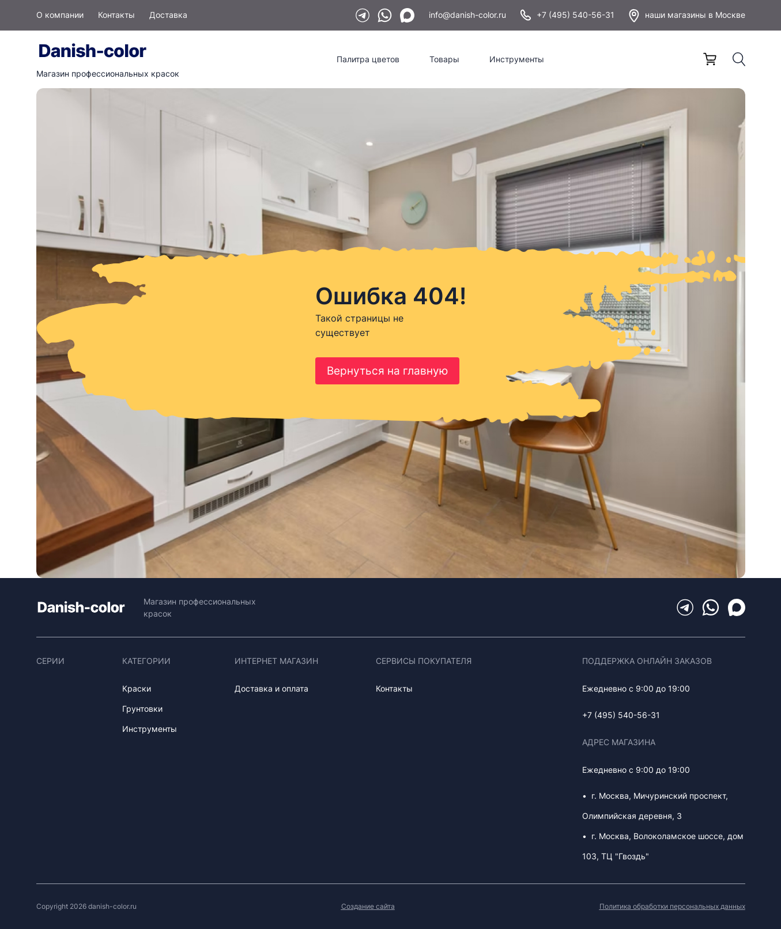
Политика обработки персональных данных (672, 906)
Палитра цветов (368, 59)
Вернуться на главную (387, 370)
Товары (444, 59)
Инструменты (516, 59)
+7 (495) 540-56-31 (567, 15)
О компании (60, 15)
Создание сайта (368, 906)
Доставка (168, 15)
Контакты (116, 15)
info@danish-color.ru (467, 15)
